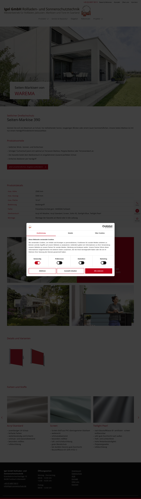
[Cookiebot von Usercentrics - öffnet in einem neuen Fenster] (103, 226)
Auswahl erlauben (70, 271)
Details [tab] (70, 233)
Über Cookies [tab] (100, 233)
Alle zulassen (98, 271)
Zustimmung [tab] (41, 233)
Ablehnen (42, 271)
